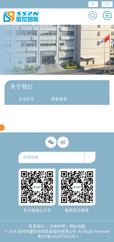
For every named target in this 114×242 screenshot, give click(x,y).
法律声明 (57, 226)
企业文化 (26, 99)
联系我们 (36, 226)
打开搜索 (92, 15)
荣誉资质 (59, 99)
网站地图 (77, 226)
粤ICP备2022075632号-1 (57, 236)
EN (107, 4)
